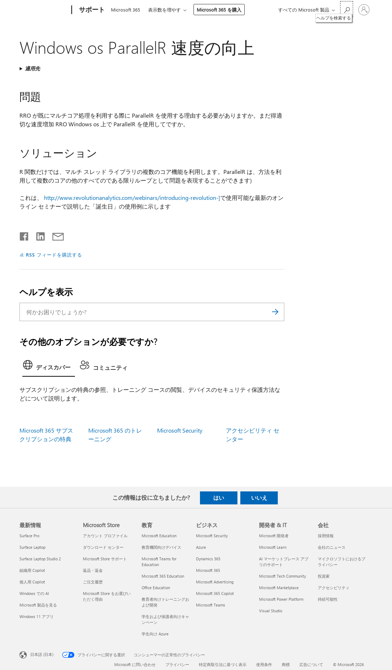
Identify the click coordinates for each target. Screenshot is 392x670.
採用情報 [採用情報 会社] (326, 535)
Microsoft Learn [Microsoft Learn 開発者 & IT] (272, 547)
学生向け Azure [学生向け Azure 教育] (155, 633)
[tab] (48, 367)
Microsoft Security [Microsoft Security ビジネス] (212, 535)
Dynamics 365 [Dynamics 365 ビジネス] (208, 558)
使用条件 (264, 664)
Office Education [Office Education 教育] (156, 587)
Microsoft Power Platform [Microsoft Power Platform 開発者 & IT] (281, 599)
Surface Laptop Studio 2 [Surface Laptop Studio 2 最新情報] (40, 558)
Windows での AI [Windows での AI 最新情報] (34, 593)
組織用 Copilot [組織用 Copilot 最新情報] (32, 570)
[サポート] (91, 10)
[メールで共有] (55, 234)
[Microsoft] (44, 10)
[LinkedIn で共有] (38, 234)
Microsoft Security (179, 430)
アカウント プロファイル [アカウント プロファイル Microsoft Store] (105, 535)
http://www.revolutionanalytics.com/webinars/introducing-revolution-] (132, 197)
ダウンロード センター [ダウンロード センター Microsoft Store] (103, 547)
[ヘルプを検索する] (346, 9)
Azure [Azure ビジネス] (201, 547)
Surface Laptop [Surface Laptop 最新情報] (32, 547)
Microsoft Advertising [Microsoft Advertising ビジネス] (214, 581)
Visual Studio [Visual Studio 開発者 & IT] (270, 610)
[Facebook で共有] (24, 234)
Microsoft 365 (125, 9)
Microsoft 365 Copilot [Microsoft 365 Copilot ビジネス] (215, 593)
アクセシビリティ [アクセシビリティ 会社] (333, 587)
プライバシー (177, 664)
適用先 (32, 68)
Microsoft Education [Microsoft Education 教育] (159, 535)
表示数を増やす (166, 9)
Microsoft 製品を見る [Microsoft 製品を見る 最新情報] (38, 605)
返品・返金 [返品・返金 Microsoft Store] (93, 570)
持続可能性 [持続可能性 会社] (328, 599)
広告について (311, 664)
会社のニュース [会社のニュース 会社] (332, 547)
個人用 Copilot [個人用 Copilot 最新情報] (32, 581)
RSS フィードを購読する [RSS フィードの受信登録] (54, 254)
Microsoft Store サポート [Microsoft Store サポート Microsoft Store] (105, 558)
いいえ (259, 497)
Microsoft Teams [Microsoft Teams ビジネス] (210, 605)
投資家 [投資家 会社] (324, 576)
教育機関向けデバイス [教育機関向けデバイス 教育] (161, 547)
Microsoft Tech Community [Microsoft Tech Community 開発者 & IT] (282, 576)
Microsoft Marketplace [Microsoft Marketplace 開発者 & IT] (279, 587)
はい (218, 497)
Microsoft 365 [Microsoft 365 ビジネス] (208, 570)
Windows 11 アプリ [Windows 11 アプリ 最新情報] (36, 616)
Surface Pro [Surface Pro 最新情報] (29, 535)
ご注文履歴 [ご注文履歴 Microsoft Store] (93, 581)
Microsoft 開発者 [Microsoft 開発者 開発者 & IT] (274, 535)
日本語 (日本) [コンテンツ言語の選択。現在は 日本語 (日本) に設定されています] (41, 654)
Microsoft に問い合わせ (135, 664)
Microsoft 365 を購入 (220, 9)
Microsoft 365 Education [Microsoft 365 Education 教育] (163, 576)
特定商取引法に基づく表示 (222, 664)
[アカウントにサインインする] (364, 9)
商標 (286, 664)
